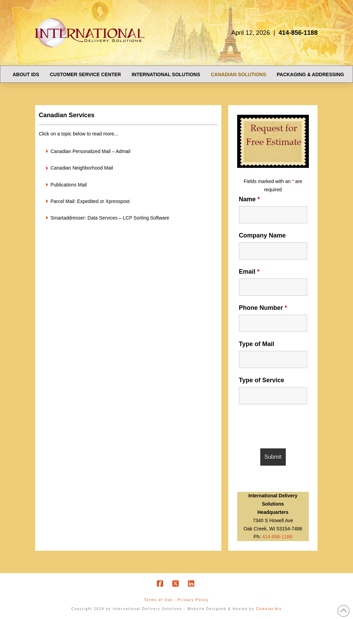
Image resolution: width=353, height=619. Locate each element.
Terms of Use (158, 600)
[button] (128, 151)
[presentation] (291, 426)
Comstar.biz (269, 609)
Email (249, 271)
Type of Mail (256, 344)
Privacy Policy (193, 600)
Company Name (262, 235)
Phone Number (263, 307)
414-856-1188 (277, 536)
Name (249, 199)
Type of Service (261, 380)
